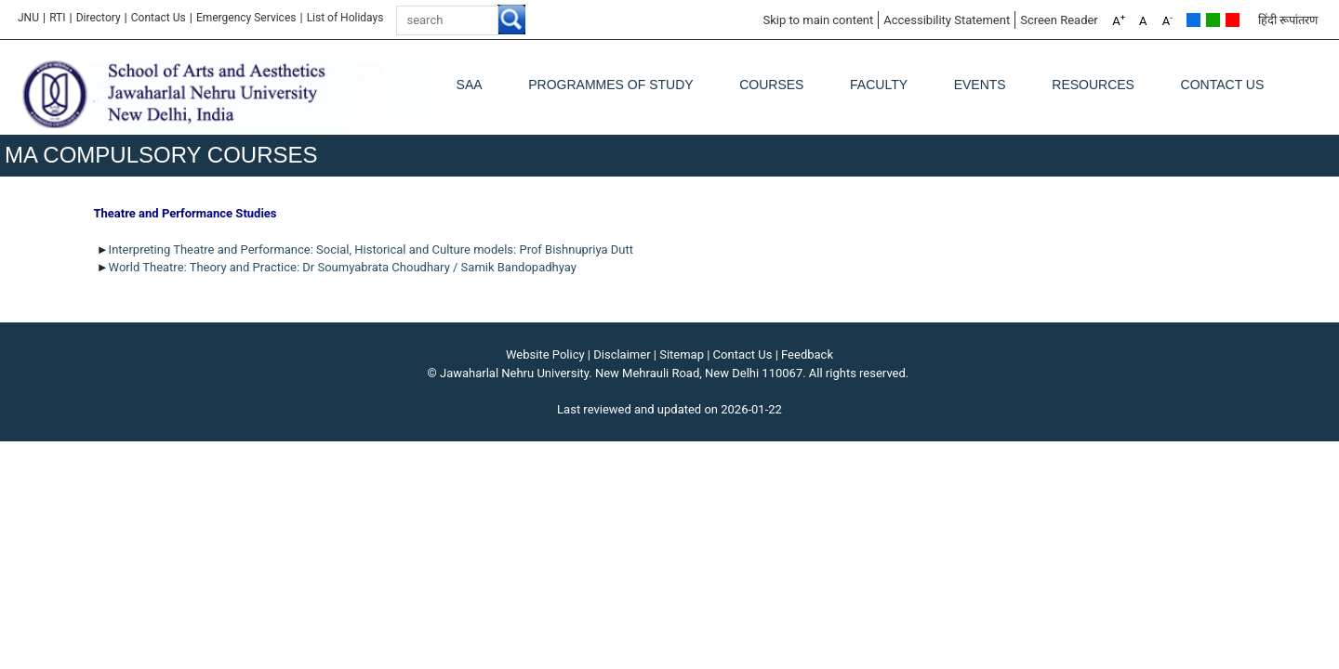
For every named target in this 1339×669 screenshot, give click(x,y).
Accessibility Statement (946, 20)
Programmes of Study (610, 84)
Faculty (879, 84)
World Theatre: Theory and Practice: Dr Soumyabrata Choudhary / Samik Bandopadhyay (343, 267)
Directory (98, 17)
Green (1213, 20)
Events (980, 84)
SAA (470, 84)
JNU (28, 17)
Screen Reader (1059, 20)
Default (1193, 20)
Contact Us (158, 17)
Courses (771, 84)
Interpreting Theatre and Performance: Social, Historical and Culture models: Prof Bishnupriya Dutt (371, 249)
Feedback (807, 354)
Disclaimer (621, 354)
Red (1233, 20)
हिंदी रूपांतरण (1288, 20)
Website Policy (545, 354)
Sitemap (681, 354)
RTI (57, 17)
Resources (1093, 84)
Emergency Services (246, 17)
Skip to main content (817, 20)
